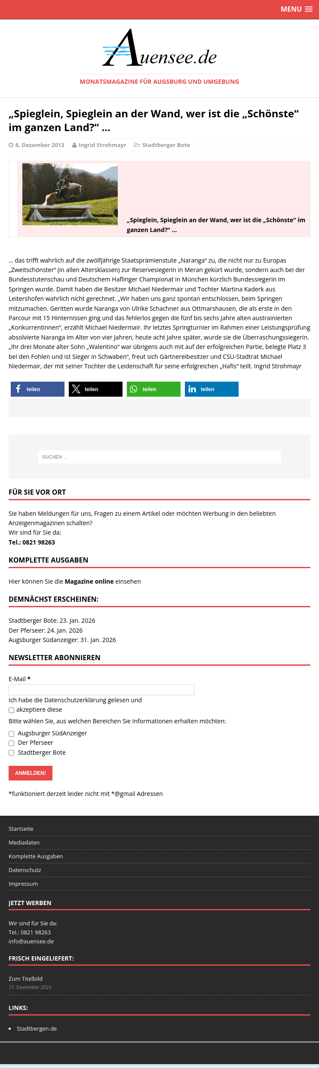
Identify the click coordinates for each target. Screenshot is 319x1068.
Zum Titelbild (26, 978)
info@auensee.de (31, 941)
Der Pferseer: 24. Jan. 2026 (46, 630)
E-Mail (20, 679)
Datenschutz (25, 870)
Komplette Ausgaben (36, 856)
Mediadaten (24, 842)
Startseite (21, 828)
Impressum (23, 883)
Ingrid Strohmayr (102, 145)
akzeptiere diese (35, 709)
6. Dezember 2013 (39, 145)
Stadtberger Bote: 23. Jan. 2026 (52, 620)
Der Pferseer (31, 742)
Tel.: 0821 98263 (32, 542)
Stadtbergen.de (37, 1028)
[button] (37, 389)
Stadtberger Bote (166, 145)
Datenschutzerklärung (75, 700)
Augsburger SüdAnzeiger (48, 733)
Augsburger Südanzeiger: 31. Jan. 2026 (62, 640)
